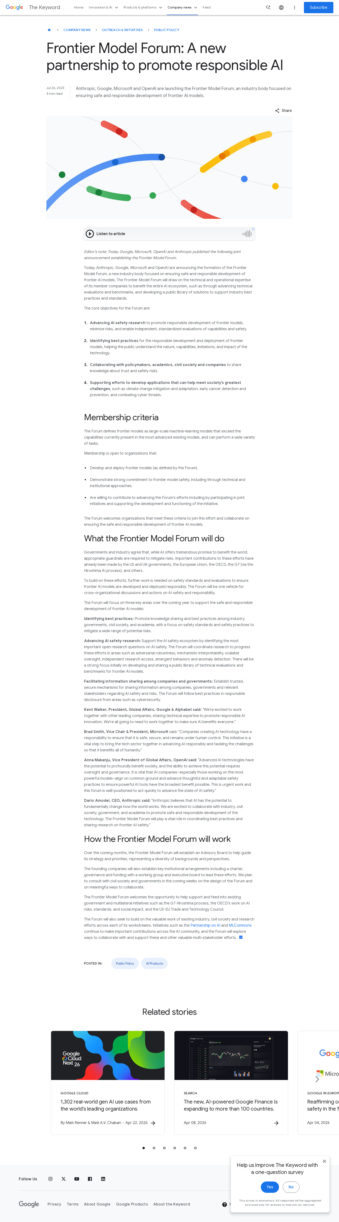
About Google (97, 1204)
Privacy (54, 1204)
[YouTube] (76, 1179)
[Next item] (317, 1079)
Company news (183, 7)
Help (230, 1204)
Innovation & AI (104, 7)
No (291, 1188)
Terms (72, 1204)
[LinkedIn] (103, 1179)
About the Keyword (171, 1204)
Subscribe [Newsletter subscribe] (318, 7)
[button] (283, 111)
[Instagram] (50, 1179)
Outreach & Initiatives (122, 30)
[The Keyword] (49, 30)
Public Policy (166, 30)
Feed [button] (206, 7)
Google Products (132, 1204)
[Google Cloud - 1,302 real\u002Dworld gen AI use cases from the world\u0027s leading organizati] (108, 1083)
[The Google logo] (29, 1204)
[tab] (143, 1148)
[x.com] (63, 1179)
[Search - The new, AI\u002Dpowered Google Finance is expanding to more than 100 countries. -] (231, 1083)
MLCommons (240, 925)
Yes (270, 1188)
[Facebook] (90, 1179)
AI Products (154, 963)
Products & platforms (143, 7)
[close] (324, 1162)
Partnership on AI (205, 925)
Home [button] (78, 7)
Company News (77, 30)
